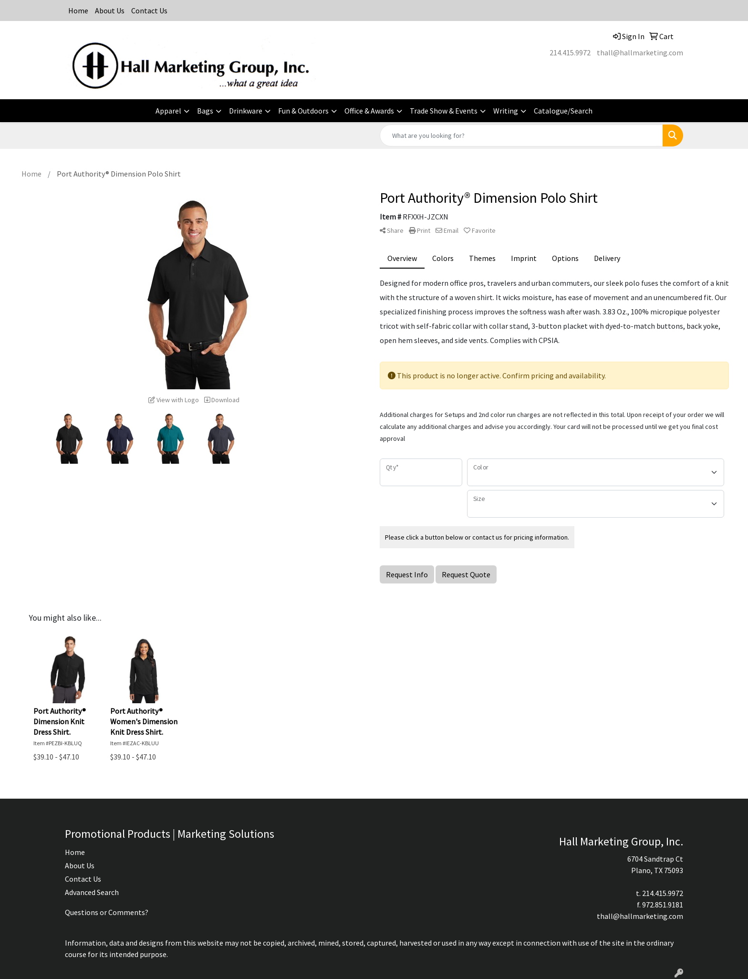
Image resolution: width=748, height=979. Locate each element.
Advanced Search (92, 892)
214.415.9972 (570, 52)
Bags (205, 110)
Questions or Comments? (106, 912)
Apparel (168, 110)
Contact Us (149, 10)
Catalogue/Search (563, 110)
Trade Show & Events (444, 110)
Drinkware (245, 110)
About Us (110, 10)
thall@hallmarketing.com (640, 52)
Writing (505, 110)
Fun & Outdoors (303, 110)
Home (78, 10)
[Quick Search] (521, 135)
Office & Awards (369, 110)
